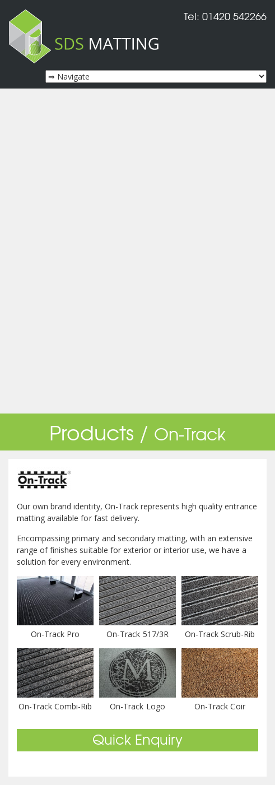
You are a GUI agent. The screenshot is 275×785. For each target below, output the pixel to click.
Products (91, 432)
